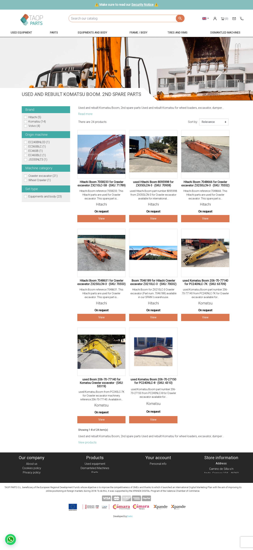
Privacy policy (32, 472)
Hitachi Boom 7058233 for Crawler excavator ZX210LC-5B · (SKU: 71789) (102, 183)
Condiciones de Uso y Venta (32, 481)
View (101, 218)
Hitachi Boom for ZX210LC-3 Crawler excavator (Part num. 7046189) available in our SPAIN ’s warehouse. (153, 293)
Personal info (158, 463)
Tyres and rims (95, 485)
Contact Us (32, 490)
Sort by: (193, 122)
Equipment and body (95, 477)
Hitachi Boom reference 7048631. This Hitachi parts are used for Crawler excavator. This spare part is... (101, 293)
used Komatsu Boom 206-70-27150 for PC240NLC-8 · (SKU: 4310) (153, 381)
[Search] (126, 18)
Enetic (130, 544)
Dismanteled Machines (95, 468)
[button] (21, 33)
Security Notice (142, 5)
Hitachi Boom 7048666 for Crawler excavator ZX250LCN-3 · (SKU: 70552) (205, 183)
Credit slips (158, 472)
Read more (85, 114)
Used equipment (95, 463)
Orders (158, 468)
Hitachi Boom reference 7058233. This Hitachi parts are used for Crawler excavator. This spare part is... (101, 194)
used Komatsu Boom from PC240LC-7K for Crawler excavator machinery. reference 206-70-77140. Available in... (101, 395)
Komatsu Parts (94, 490)
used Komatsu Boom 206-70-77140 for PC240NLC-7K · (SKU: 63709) (205, 282)
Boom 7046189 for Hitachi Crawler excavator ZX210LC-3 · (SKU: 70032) (153, 282)
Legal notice (31, 477)
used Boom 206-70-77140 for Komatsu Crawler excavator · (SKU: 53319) (101, 383)
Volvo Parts (94, 494)
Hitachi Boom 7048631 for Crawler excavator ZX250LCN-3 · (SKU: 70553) (101, 282)
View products (87, 442)
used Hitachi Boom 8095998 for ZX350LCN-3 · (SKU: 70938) (153, 183)
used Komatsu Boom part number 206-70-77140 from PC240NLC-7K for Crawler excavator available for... (205, 293)
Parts (94, 472)
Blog (32, 494)
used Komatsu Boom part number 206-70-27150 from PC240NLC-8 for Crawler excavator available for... (153, 393)
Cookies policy (31, 468)
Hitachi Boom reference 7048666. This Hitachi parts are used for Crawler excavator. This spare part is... (205, 194)
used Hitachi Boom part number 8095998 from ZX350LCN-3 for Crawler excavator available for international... (153, 194)
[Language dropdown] (206, 18)
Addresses (158, 477)
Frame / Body (95, 481)
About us (31, 463)
